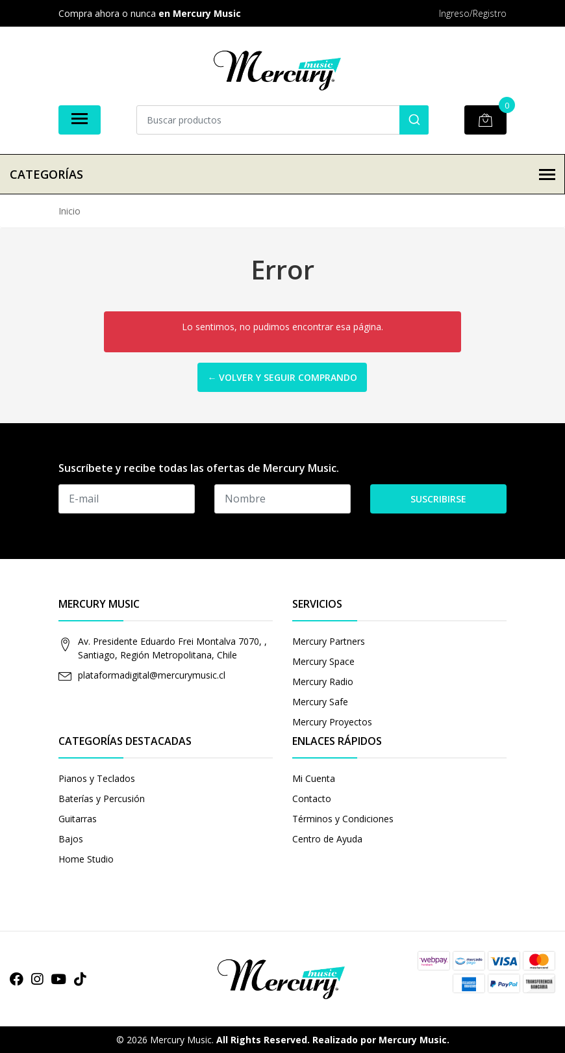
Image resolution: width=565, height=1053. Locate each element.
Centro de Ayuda (327, 839)
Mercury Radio (322, 681)
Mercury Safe (320, 702)
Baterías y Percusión (101, 798)
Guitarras (77, 818)
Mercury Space (323, 661)
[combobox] (282, 120)
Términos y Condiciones (343, 818)
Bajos (70, 839)
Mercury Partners (328, 641)
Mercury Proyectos (332, 722)
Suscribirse (438, 499)
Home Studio (86, 859)
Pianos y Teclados (96, 778)
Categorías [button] (282, 174)
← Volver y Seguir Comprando (282, 377)
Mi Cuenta (313, 778)
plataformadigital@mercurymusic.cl (151, 675)
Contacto (311, 798)
